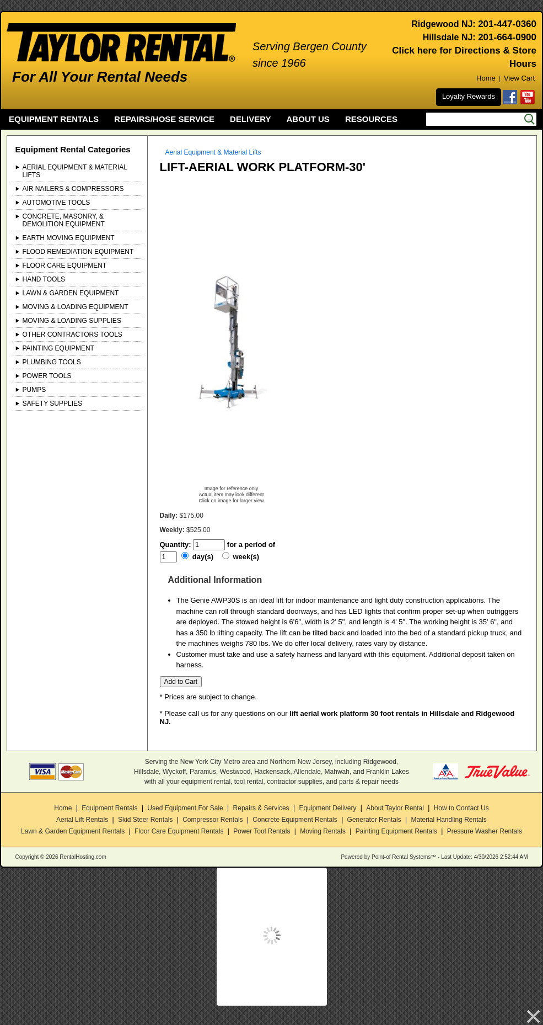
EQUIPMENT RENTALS (54, 119)
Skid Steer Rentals (145, 820)
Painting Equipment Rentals (396, 831)
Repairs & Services (261, 808)
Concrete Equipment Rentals (294, 820)
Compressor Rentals (212, 820)
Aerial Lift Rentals (82, 820)
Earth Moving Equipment (69, 238)
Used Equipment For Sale (185, 808)
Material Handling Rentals (448, 820)
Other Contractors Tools (72, 334)
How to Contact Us (461, 808)
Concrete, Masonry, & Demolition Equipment (64, 220)
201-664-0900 (507, 37)
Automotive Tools (56, 202)
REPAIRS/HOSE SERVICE (164, 119)
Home (486, 78)
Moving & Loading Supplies (72, 321)
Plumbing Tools (52, 362)
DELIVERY (250, 119)
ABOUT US (308, 119)
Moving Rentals (323, 831)
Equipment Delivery (327, 808)
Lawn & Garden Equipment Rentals (73, 831)
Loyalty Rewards (468, 96)
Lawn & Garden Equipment (71, 293)
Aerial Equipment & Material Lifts (75, 171)
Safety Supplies (53, 403)
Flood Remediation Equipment (78, 252)
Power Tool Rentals (261, 831)
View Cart (519, 78)
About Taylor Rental (395, 808)
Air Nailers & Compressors (73, 189)
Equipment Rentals (109, 808)
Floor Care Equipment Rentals (179, 831)
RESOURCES (371, 119)
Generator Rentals (374, 820)
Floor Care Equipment (65, 265)
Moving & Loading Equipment (75, 307)
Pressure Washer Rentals (484, 831)
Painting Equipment (58, 348)
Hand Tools (44, 279)
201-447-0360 (507, 24)
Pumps (34, 390)
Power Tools (47, 376)
